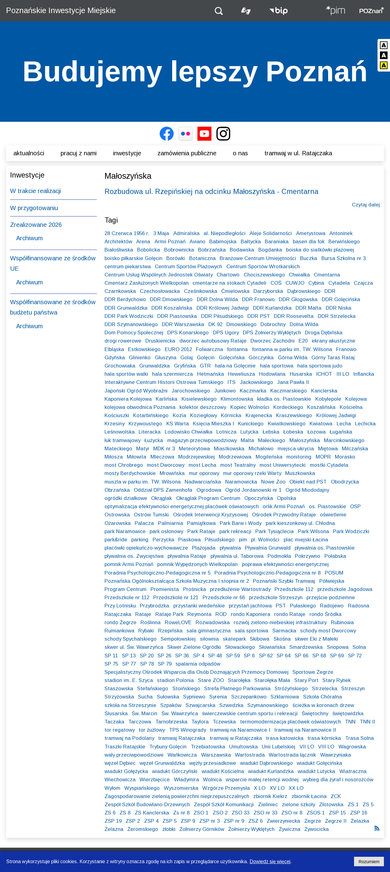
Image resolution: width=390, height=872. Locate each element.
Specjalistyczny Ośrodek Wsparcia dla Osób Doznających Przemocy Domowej (197, 672)
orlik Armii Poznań (284, 506)
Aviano (197, 241)
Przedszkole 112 (294, 589)
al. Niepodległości (225, 233)
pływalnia (230, 548)
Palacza (144, 523)
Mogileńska (269, 457)
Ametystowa (310, 233)
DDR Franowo (258, 299)
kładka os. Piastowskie (284, 399)
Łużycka (153, 440)
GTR (205, 366)
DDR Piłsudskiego (222, 316)
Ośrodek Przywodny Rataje (284, 515)
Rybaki (146, 631)
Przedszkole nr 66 (224, 597)
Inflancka (363, 374)
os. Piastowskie (327, 506)
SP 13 (129, 656)
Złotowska (331, 804)
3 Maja (161, 233)
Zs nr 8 (181, 813)
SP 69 (337, 656)
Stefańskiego (152, 688)
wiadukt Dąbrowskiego (266, 763)
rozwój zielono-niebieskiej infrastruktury (280, 622)
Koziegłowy (203, 415)
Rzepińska (170, 631)
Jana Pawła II (293, 382)
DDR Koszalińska (171, 308)
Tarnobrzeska (171, 722)
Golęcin (205, 357)
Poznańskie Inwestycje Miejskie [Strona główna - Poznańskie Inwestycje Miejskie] (61, 10)
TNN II (367, 722)
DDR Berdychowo (125, 299)
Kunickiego (251, 424)
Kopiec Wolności (249, 407)
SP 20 (147, 656)
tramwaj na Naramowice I (240, 730)
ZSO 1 (200, 813)
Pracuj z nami (79, 153)
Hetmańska (210, 374)
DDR (329, 291)
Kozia (179, 415)
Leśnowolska (120, 432)
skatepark (234, 639)
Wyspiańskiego (142, 788)
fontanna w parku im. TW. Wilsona (292, 349)
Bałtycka (251, 241)
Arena (143, 241)
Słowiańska (272, 647)
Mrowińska (172, 473)
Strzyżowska (119, 697)
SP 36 (182, 656)
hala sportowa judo (319, 366)
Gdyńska (115, 357)
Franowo (346, 349)
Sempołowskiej (178, 639)
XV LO (277, 788)
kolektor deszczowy (202, 407)
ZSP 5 (169, 821)
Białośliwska (119, 250)
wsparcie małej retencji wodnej (262, 779)
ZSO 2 (220, 813)
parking (139, 540)
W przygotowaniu (34, 208)
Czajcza (363, 283)
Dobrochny (273, 324)
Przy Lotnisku (120, 606)
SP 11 (111, 656)
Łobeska (293, 432)
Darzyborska (268, 291)
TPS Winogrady (187, 730)
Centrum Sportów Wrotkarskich (263, 266)
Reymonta (199, 614)
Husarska (301, 374)
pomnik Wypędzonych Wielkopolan (197, 564)
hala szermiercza (172, 374)
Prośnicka (194, 589)
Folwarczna (209, 349)
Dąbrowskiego (304, 291)
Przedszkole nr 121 (175, 597)
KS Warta (177, 424)
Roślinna (150, 622)
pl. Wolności (265, 540)
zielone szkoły (298, 804)
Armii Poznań (170, 241)
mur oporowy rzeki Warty (252, 473)
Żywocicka (316, 829)
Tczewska (224, 722)
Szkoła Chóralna (322, 697)
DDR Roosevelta (294, 316)
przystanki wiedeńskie (199, 606)
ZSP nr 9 (234, 821)
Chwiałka (299, 275)
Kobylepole (328, 399)
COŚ (276, 283)
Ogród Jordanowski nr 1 (253, 490)
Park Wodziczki (351, 531)
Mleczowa (162, 457)
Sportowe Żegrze (312, 672)
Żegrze (312, 821)
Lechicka (365, 424)
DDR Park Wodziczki (129, 316)
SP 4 (198, 656)
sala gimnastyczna (208, 631)
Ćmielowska (235, 291)
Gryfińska (185, 366)
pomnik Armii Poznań (129, 564)
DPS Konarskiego (188, 333)
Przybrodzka (154, 606)
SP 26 (164, 656)
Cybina (316, 283)
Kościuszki (117, 415)
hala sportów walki (126, 374)
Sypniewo (194, 697)
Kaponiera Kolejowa (128, 399)
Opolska (286, 498)
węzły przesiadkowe (212, 763)
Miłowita (136, 457)
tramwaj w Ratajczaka (236, 738)
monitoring (298, 457)
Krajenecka (259, 415)
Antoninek (341, 233)
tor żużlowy (152, 730)
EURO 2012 (178, 349)
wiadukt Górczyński (174, 771)
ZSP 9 (188, 821)
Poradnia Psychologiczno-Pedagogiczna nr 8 (267, 573)
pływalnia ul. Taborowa (237, 556)
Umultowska (243, 747)
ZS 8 (124, 813)
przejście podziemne (331, 597)
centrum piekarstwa (128, 266)
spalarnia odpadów (198, 664)
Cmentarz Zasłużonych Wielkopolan (147, 283)
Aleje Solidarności (271, 233)
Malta (247, 440)
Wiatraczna (353, 771)
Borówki (175, 258)
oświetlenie (333, 515)
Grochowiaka (120, 366)
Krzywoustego (145, 424)
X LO (259, 788)
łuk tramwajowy (122, 440)
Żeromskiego (142, 829)
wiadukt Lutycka (316, 771)
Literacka (150, 432)
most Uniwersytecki (283, 465)
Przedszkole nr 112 (127, 597)
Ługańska (341, 432)
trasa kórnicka (324, 738)
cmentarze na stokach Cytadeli (229, 283)
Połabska (335, 556)
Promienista (165, 589)
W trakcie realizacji (35, 191)
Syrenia (218, 697)
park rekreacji (235, 531)
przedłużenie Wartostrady (240, 589)
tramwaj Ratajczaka (181, 738)
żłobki (169, 829)
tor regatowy (120, 730)
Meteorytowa (194, 449)
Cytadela (339, 283)
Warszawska (216, 755)
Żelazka (360, 821)
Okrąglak (161, 498)
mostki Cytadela (329, 465)
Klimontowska (237, 399)
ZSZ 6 (255, 821)
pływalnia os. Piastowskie (325, 548)
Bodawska (242, 250)
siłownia (209, 639)
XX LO (296, 788)
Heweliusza (241, 374)
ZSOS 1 (316, 813)
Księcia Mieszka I (213, 424)
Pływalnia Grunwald (268, 548)
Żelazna (114, 829)
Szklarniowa (285, 697)
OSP (355, 506)
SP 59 (233, 656)
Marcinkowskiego (344, 440)
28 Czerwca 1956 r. (127, 233)
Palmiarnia (170, 523)
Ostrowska (117, 515)
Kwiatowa (321, 424)
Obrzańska (117, 490)
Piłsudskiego (220, 540)
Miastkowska (229, 449)
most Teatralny (238, 465)
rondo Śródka (326, 614)
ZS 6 (110, 813)
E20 (303, 341)
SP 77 (129, 664)
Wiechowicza (120, 779)
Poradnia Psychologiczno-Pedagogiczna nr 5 (158, 573)
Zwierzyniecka (283, 821)
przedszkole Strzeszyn (276, 597)
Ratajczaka (118, 614)
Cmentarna (327, 275)
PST (281, 606)
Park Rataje (201, 531)
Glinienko (140, 357)
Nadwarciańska (203, 482)
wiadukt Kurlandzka (271, 771)
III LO (342, 374)
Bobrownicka (179, 250)
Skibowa (259, 639)
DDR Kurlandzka (272, 308)
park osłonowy (166, 531)
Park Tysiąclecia (274, 531)
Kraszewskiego (294, 415)
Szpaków (170, 705)
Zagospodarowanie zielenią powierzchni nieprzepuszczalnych (177, 796)
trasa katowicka (284, 738)
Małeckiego (271, 440)
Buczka (308, 258)
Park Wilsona (313, 531)
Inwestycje (127, 153)
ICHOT (324, 374)
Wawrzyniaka (335, 755)
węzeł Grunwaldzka (162, 763)
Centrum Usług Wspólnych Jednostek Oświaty (159, 275)
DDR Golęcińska (341, 299)
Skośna (282, 639)
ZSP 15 (337, 813)
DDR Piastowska (177, 316)
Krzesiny (115, 424)
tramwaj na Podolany (129, 738)
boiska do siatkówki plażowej (320, 250)
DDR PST (258, 316)
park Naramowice (125, 531)
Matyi (142, 449)
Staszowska (119, 688)
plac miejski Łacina (306, 540)
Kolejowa (356, 399)
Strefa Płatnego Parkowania (237, 688)
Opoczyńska (258, 498)
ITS (231, 382)
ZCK (336, 796)
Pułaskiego (303, 606)
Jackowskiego (256, 382)
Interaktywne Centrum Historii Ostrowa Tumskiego (164, 382)
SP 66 (301, 656)
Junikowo (225, 391)
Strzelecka (324, 688)
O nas (240, 153)
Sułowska (168, 697)
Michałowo (261, 449)
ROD (221, 614)
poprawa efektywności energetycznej (285, 564)
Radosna (358, 606)
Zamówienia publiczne (187, 153)
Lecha (344, 424)
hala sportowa (276, 366)
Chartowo (228, 275)
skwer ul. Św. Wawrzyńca (134, 647)
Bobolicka (148, 250)
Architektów (118, 241)
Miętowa (328, 449)
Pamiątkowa (201, 523)
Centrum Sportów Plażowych (188, 266)
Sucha (145, 697)
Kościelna (351, 407)
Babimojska (222, 241)
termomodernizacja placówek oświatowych (290, 722)
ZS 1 (353, 804)
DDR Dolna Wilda (217, 299)
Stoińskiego (186, 688)
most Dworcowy (165, 465)
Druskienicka (160, 341)
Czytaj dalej (366, 205)
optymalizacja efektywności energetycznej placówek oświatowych (182, 506)
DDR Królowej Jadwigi (223, 308)
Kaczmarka (253, 391)
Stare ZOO (211, 680)
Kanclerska (324, 391)
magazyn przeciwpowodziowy (202, 440)
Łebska (271, 432)
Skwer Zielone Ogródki (194, 647)
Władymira (186, 779)
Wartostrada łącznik (292, 755)
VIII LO (326, 747)
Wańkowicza (182, 755)
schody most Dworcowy (328, 631)
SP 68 (319, 656)
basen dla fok (308, 241)
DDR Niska (338, 308)
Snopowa (338, 647)
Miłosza (114, 457)
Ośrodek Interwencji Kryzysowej (210, 515)
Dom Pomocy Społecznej (134, 333)
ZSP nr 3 (209, 821)
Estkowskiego (144, 349)
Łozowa (316, 432)
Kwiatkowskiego (287, 424)
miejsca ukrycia (296, 449)
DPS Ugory (226, 333)
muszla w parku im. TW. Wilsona (143, 482)
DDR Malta (308, 308)
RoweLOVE (178, 622)
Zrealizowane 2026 (36, 224)
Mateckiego (118, 449)
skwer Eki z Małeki (316, 639)
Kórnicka (231, 415)
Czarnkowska (120, 291)
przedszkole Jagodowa (344, 589)
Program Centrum (126, 589)
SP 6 (249, 656)
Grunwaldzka (154, 366)
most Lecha (202, 465)
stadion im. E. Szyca (129, 680)
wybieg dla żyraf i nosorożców (338, 779)
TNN (350, 722)
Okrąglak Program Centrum (208, 498)
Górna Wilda (292, 357)
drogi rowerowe (123, 341)
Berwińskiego (344, 241)
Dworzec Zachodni (272, 341)
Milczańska (355, 449)
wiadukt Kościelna (223, 771)
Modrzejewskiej (196, 457)
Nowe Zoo (273, 482)
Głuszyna (165, 357)
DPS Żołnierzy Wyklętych (272, 333)
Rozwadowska (213, 622)
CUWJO (294, 283)
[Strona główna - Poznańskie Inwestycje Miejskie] (335, 11)
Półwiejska (331, 581)
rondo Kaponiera (250, 614)
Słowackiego (240, 647)
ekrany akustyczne (333, 341)
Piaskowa (189, 540)
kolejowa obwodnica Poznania (140, 407)
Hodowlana (272, 374)
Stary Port (306, 680)
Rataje (143, 614)
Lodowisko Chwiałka (188, 432)
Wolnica (212, 779)
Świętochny (315, 713)
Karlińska (166, 399)
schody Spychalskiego (131, 639)
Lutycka (249, 432)
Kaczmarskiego (288, 391)
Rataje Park (169, 614)
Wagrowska (352, 747)
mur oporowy (204, 473)
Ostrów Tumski (151, 515)
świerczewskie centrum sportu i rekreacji (250, 713)
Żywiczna (289, 829)
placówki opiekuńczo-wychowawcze (146, 548)
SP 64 (283, 656)
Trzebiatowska (208, 747)
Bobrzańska (212, 250)
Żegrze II (335, 821)
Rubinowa (342, 622)
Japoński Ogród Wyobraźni (136, 391)
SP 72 (355, 656)
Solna (359, 647)
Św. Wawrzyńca (179, 713)
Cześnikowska (200, 291)
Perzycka (163, 540)
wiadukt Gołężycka (126, 771)
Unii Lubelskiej (278, 747)
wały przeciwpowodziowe (134, 755)
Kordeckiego (288, 407)
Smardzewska (306, 647)
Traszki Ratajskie (125, 747)
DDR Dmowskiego (171, 299)
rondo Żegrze (120, 622)
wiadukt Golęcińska (319, 763)
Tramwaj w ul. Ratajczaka (298, 153)
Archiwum (29, 238)
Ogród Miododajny (307, 490)
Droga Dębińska (323, 333)
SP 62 (266, 656)
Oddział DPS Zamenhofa (163, 490)
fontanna (237, 349)
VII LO (307, 747)
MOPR (323, 457)
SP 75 (111, 664)
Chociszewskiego (264, 275)
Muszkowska (300, 473)
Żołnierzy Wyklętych (251, 829)
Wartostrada (250, 755)
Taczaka (114, 722)
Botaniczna (202, 258)
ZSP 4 (151, 821)
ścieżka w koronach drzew (323, 705)
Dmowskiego (241, 324)
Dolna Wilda (304, 324)
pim (243, 540)
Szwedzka (231, 705)
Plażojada (203, 548)
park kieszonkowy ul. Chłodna (300, 523)
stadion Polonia (175, 680)
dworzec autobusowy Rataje (212, 341)
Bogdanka (270, 250)
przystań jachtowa (250, 606)
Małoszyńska (304, 440)
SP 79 (165, 664)
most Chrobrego (124, 465)
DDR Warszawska (183, 324)
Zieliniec (268, 804)
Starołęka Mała (272, 680)
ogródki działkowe (126, 498)
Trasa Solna (359, 738)
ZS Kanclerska (152, 813)
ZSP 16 (358, 813)
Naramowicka (241, 482)
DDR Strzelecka (337, 316)
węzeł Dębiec (120, 763)
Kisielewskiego (199, 399)
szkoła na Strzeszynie (130, 705)
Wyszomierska (181, 788)
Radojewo (332, 606)
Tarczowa (139, 722)
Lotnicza (226, 432)
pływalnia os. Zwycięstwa (134, 556)
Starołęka (239, 680)
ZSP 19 (113, 821)
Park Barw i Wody (240, 523)
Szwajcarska (200, 705)
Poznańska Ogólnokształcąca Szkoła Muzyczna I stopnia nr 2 (177, 581)
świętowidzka (347, 713)
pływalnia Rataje (187, 556)
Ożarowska (118, 523)
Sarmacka (284, 631)
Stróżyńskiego (291, 688)
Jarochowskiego (191, 391)
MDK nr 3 (164, 449)
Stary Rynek (336, 680)
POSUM (334, 573)
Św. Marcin (144, 713)
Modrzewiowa (235, 457)
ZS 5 (368, 804)
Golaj (186, 357)
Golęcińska (232, 357)
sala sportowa (251, 631)
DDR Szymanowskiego (131, 324)
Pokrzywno (307, 556)
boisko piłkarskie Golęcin (133, 258)
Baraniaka (277, 241)
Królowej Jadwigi (336, 415)
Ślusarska (116, 713)
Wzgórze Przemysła (226, 788)
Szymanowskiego (267, 705)
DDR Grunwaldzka (126, 308)
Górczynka (261, 357)
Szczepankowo (249, 697)
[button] (219, 10)
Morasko (345, 457)
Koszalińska (321, 407)
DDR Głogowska (298, 299)
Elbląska (114, 349)
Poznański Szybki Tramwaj (284, 581)
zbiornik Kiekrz (270, 796)
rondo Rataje (289, 614)
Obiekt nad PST (308, 482)
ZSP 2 (133, 821)
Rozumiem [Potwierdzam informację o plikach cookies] (369, 861)
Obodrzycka (345, 482)
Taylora (200, 722)
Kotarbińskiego (150, 415)
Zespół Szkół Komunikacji (224, 804)
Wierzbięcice (155, 779)
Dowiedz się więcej (270, 861)
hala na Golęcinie (235, 366)
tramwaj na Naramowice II (305, 730)
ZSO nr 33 (265, 813)
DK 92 (215, 324)
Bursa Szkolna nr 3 (343, 258)
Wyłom (112, 788)
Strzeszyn (353, 688)
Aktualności (28, 153)
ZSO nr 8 (291, 813)
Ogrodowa (209, 490)
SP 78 (147, 664)
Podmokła (279, 556)
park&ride (116, 540)
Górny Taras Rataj (333, 357)
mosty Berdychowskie (130, 473)
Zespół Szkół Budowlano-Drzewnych (147, 804)
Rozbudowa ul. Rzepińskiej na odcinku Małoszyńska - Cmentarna (211, 191)
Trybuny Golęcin (167, 747)
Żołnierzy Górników (201, 829)
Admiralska (186, 233)
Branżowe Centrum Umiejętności (258, 258)
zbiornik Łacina (309, 796)
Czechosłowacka (160, 291)
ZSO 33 (240, 813)
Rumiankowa (119, 631)
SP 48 (215, 656)
